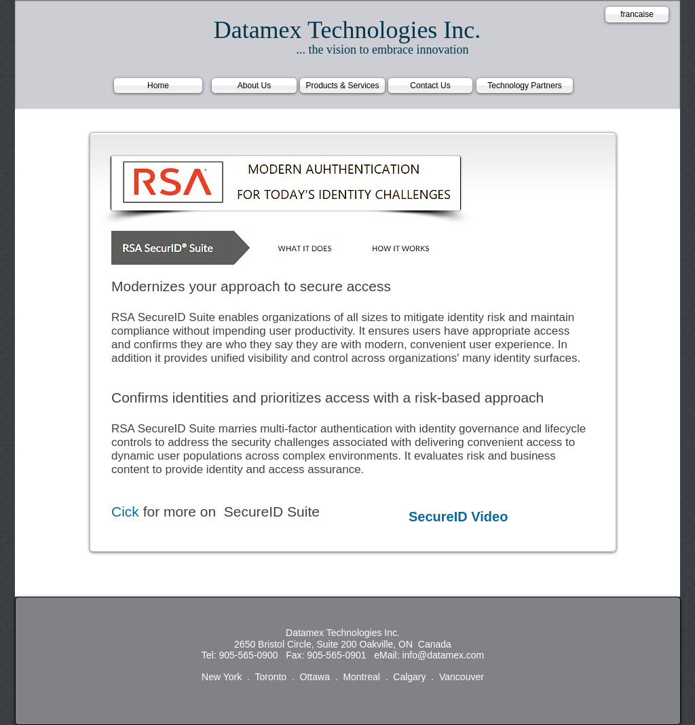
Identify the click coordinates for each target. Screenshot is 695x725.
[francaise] (637, 14)
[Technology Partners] (524, 85)
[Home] (158, 85)
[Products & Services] (342, 85)
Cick (125, 511)
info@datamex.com (443, 655)
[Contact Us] (430, 85)
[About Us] (254, 85)
